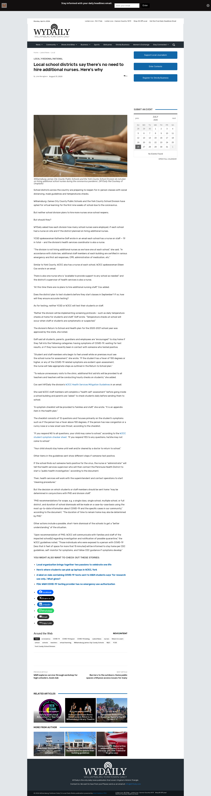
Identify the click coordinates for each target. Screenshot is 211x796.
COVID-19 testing (83, 639)
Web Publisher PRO (100, 793)
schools (45, 643)
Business (111, 743)
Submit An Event (143, 109)
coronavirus (45, 639)
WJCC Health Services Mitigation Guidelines (88, 384)
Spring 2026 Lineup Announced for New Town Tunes (49, 717)
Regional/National (52, 59)
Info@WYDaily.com (133, 784)
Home (36, 52)
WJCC (108, 643)
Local (53, 52)
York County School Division (45, 646)
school (37, 643)
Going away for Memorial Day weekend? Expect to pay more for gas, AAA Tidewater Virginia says (112, 749)
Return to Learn (117, 639)
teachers (54, 643)
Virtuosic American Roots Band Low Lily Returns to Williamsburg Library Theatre (80, 717)
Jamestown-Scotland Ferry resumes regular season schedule (49, 750)
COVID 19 (56, 639)
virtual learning (65, 643)
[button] (173, 44)
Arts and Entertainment (48, 711)
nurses (106, 639)
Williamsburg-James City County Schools (89, 643)
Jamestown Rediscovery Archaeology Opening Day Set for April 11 (112, 717)
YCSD (115, 643)
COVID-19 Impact (68, 639)
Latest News (44, 52)
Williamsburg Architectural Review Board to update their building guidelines (80, 750)
